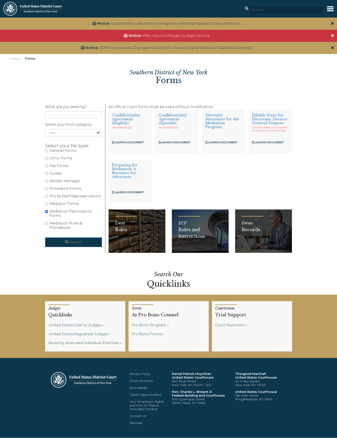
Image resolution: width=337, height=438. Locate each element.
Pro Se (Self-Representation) (73, 196)
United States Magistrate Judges (77, 334)
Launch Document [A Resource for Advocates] (128, 192)
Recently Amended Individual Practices (83, 343)
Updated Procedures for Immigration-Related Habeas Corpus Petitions (176, 23)
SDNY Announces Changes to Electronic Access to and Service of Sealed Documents (176, 48)
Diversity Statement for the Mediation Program (222, 121)
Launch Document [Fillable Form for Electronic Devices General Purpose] (268, 142)
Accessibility (139, 388)
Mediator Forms (61, 204)
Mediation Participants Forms (68, 213)
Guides (53, 173)
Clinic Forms (58, 158)
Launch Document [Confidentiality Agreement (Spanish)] (175, 142)
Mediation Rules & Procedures (63, 225)
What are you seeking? (66, 107)
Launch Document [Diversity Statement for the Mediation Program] (221, 142)
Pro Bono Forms (146, 334)
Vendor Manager (62, 181)
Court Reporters (230, 325)
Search (73, 242)
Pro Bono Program (149, 325)
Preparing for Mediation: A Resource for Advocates (124, 171)
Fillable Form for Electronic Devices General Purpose (269, 119)
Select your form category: (68, 125)
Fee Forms (56, 166)
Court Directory (141, 381)
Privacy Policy (140, 374)
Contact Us (138, 416)
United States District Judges (74, 325)
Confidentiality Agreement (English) (126, 119)
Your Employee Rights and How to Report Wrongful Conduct (147, 405)
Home (15, 58)
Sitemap (136, 423)
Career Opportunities (145, 395)
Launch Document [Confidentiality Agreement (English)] (128, 142)
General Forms (60, 151)
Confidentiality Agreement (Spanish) (173, 119)
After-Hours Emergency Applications (176, 36)
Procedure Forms (63, 188)
